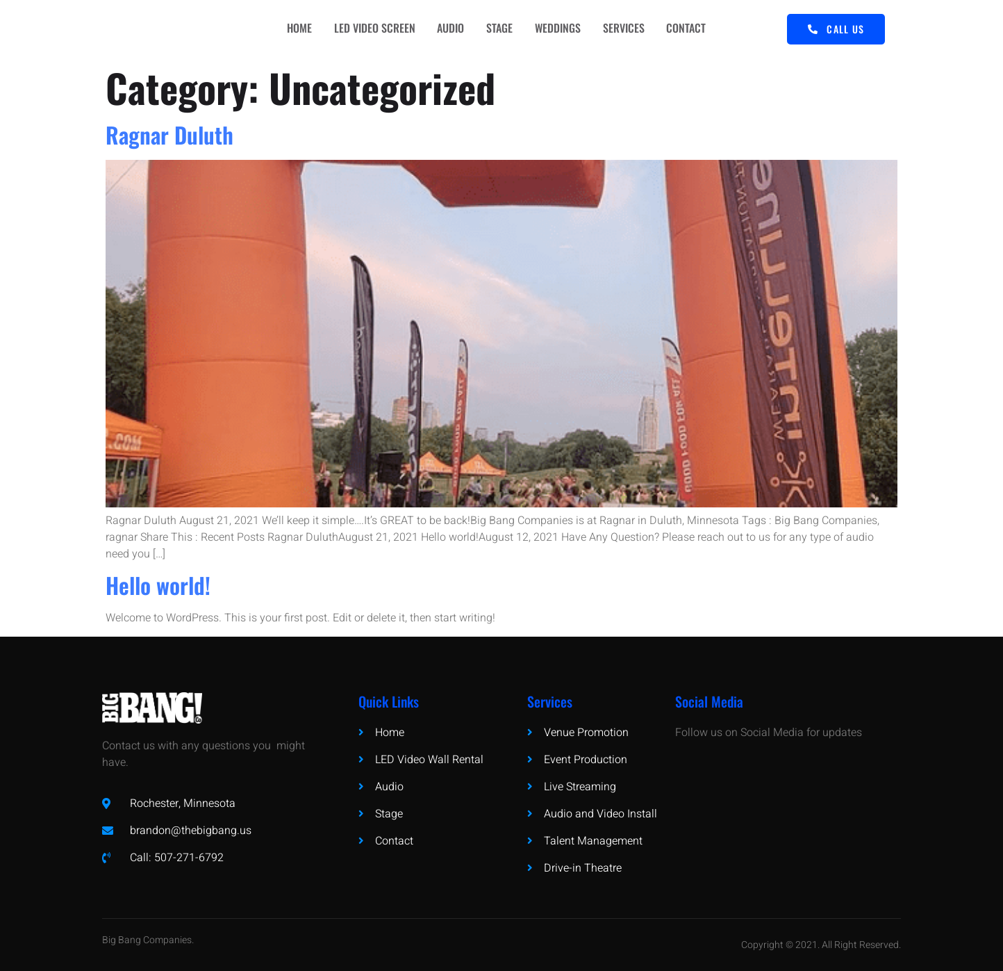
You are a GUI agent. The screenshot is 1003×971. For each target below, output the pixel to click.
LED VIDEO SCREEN (371, 29)
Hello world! (158, 585)
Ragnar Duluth (169, 134)
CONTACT (698, 29)
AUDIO (450, 29)
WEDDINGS (563, 29)
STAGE (502, 29)
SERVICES (632, 29)
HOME (293, 29)
